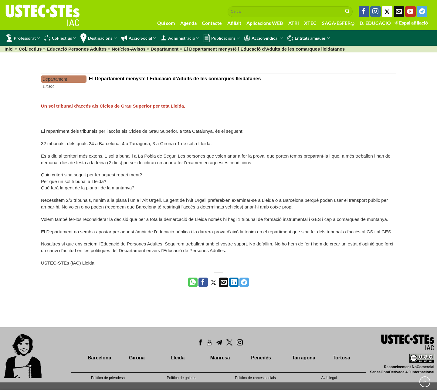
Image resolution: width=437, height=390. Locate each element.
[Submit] (347, 11)
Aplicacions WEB (264, 23)
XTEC (310, 23)
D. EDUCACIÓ (375, 23)
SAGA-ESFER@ (338, 23)
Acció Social (138, 38)
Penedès (261, 357)
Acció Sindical (263, 38)
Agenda (188, 23)
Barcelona (99, 357)
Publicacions (221, 38)
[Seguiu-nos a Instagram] (375, 11)
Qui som (166, 23)
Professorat (23, 38)
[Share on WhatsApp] (193, 282)
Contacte (212, 23)
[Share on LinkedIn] (234, 282)
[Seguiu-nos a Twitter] (387, 11)
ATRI (293, 23)
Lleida (178, 357)
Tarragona (303, 357)
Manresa (220, 357)
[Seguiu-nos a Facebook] (364, 11)
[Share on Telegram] (244, 282)
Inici (9, 49)
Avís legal (329, 378)
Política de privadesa (108, 378)
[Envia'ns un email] (399, 11)
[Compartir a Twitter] (213, 282)
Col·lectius (60, 38)
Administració (180, 38)
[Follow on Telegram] (422, 11)
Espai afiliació (411, 22)
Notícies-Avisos (129, 49)
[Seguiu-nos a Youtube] (410, 11)
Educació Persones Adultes (77, 49)
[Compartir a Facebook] (203, 282)
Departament (165, 49)
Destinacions (98, 38)
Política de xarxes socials (255, 378)
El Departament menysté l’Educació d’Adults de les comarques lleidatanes (175, 78)
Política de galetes (181, 378)
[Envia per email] (223, 282)
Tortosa (341, 357)
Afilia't (234, 23)
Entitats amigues (308, 38)
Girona (137, 357)
